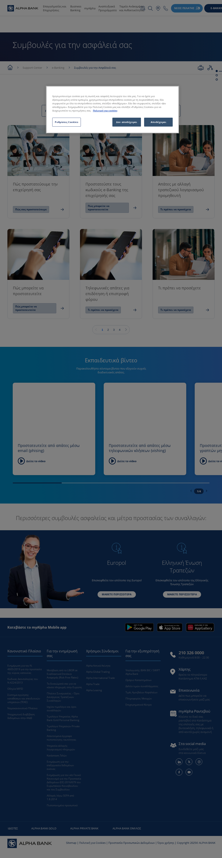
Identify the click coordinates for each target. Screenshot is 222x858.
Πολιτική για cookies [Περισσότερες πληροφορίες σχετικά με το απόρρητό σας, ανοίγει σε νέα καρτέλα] (105, 110)
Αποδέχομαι (158, 122)
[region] (112, 109)
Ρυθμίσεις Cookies (66, 122)
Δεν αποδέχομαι (126, 122)
